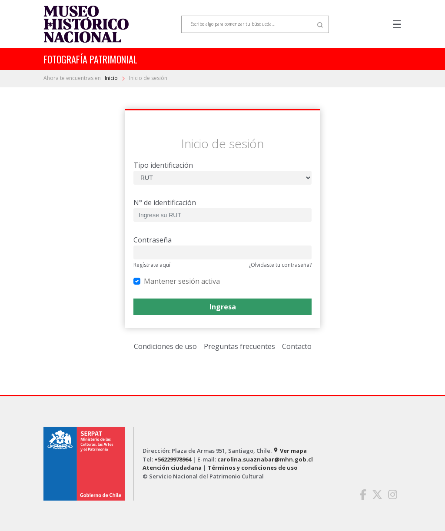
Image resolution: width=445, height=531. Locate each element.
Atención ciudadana (172, 467)
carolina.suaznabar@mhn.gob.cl (265, 459)
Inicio (112, 78)
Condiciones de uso (165, 346)
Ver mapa (290, 451)
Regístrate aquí (151, 265)
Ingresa (222, 307)
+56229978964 (172, 459)
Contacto (297, 346)
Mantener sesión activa (182, 280)
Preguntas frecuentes (239, 346)
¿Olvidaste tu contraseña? (280, 265)
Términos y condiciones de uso (253, 467)
